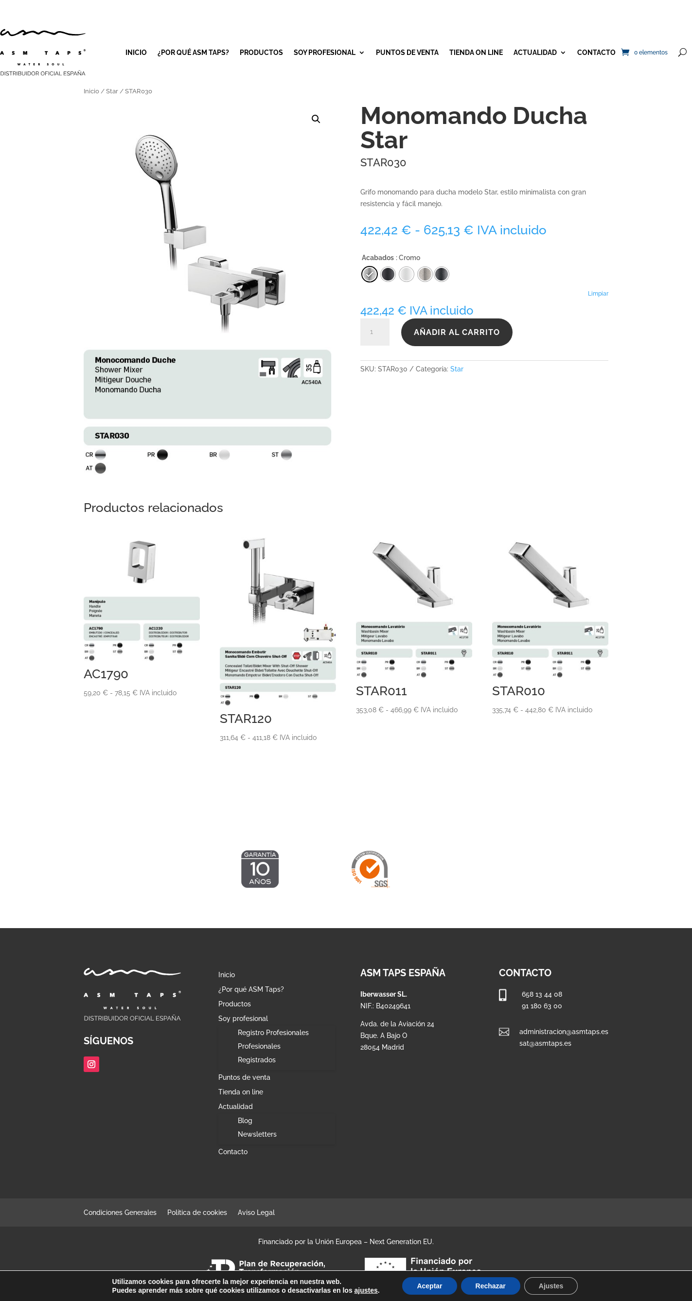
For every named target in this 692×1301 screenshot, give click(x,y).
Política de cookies (197, 1212)
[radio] (441, 274)
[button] (316, 119)
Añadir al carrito (457, 332)
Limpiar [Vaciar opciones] (598, 293)
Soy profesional (324, 52)
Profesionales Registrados (259, 1053)
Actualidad (535, 52)
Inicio (136, 52)
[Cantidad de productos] (375, 332)
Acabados (378, 258)
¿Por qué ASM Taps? (193, 52)
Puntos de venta (407, 52)
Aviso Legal (256, 1212)
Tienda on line (476, 52)
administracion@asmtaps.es (563, 1032)
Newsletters (257, 1134)
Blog (245, 1121)
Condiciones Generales (120, 1212)
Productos (261, 52)
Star (112, 91)
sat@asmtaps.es (545, 1043)
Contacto (596, 52)
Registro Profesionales (273, 1033)
